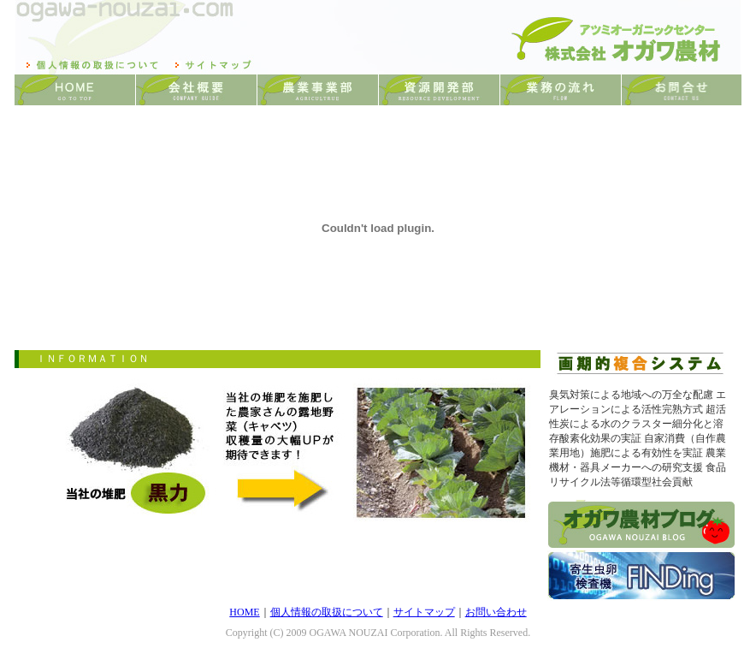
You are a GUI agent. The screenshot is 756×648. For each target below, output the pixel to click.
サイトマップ (424, 612)
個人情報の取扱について (326, 612)
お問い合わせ (496, 612)
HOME (244, 612)
